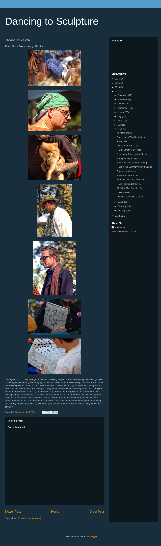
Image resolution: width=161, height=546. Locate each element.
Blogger (93, 536)
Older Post (97, 511)
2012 (117, 216)
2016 (117, 78)
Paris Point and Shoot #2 (129, 184)
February (122, 206)
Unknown (120, 227)
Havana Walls (123, 192)
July (120, 116)
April (120, 129)
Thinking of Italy (124, 133)
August (121, 112)
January (122, 210)
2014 (117, 87)
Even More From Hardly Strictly (132, 154)
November (123, 99)
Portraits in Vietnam (126, 171)
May (120, 125)
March (121, 202)
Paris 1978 (122, 141)
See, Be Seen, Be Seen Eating (132, 162)
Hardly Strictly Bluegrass (129, 158)
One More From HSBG (128, 145)
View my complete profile (124, 231)
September (123, 108)
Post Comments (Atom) (29, 518)
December (123, 95)
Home (55, 511)
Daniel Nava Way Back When (131, 137)
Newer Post (13, 511)
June (120, 120)
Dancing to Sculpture (51, 21)
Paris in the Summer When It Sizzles (134, 167)
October (122, 103)
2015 (117, 83)
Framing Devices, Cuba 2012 (131, 179)
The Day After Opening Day (130, 188)
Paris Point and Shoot (127, 175)
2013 (117, 91)
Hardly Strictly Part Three (129, 150)
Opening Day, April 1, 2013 (130, 196)
